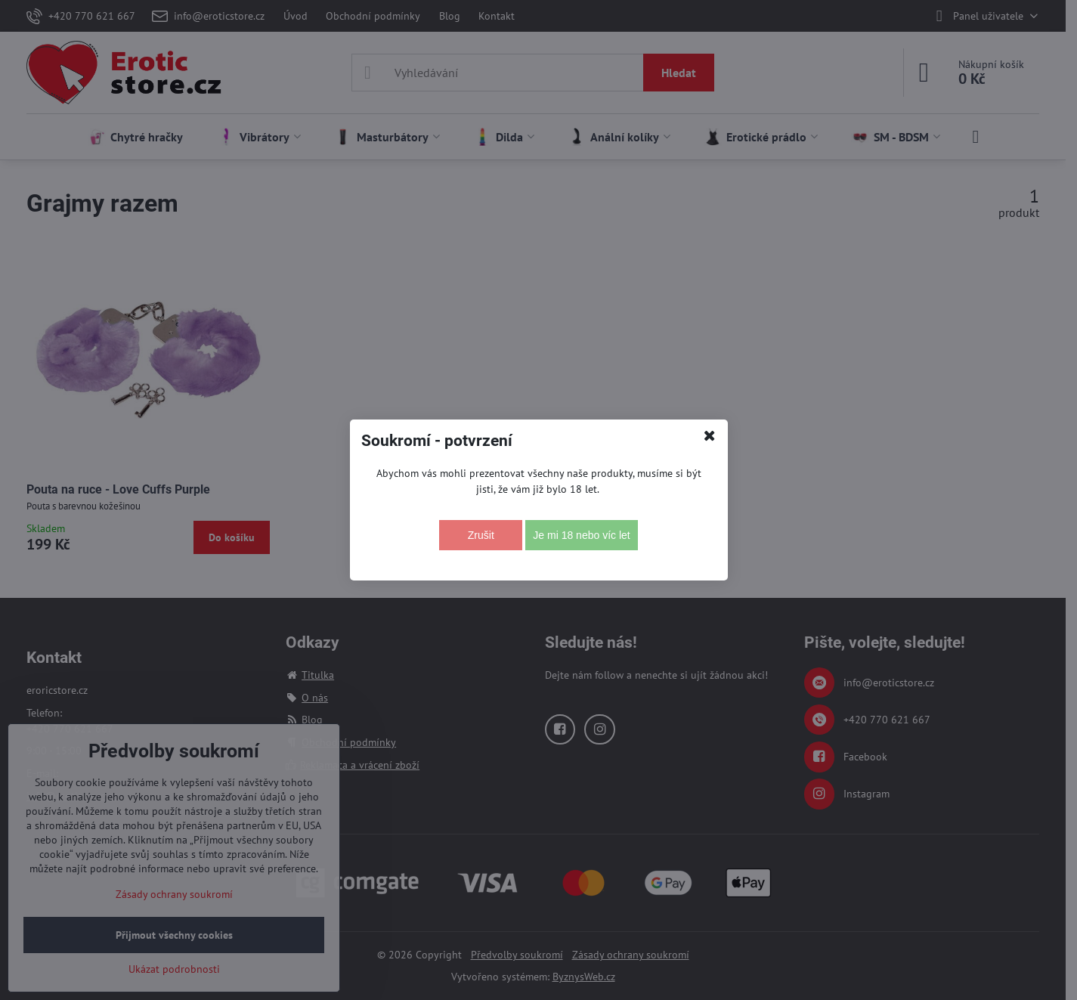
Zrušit (481, 535)
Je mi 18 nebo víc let (581, 535)
